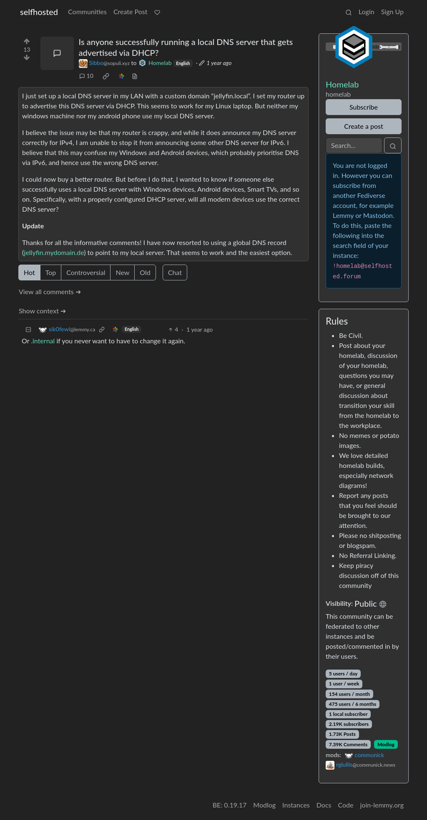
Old (145, 272)
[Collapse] (28, 329)
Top (50, 272)
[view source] (134, 75)
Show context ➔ (42, 311)
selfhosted (39, 12)
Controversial (85, 272)
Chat (175, 272)
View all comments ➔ (50, 291)
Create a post (363, 126)
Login (366, 11)
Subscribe (363, 107)
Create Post (130, 11)
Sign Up (392, 11)
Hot (29, 272)
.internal (43, 341)
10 (86, 75)
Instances (296, 805)
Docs (324, 805)
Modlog (385, 744)
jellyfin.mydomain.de (54, 252)
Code (346, 805)
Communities (87, 11)
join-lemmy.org (382, 805)
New (122, 272)
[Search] (354, 145)
